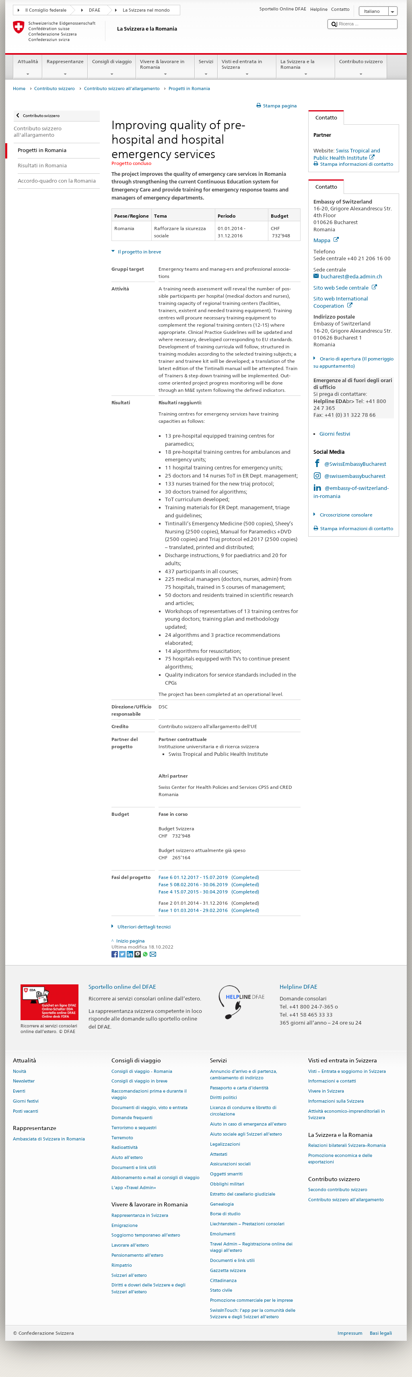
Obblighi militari (227, 1184)
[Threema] (138, 954)
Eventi (19, 1091)
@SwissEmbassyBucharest (355, 464)
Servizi (206, 68)
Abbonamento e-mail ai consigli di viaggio (155, 1177)
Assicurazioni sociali (230, 1164)
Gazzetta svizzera (228, 1270)
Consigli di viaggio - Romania (141, 1071)
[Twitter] (123, 954)
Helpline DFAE (298, 986)
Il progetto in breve (139, 252)
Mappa (326, 240)
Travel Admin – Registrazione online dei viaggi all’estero (251, 1247)
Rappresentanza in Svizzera (139, 1215)
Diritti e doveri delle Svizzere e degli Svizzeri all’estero (148, 1289)
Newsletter (24, 1081)
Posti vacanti (25, 1111)
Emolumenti (222, 1234)
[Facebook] (115, 954)
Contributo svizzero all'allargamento (122, 88)
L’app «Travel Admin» (133, 1187)
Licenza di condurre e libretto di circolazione (243, 1111)
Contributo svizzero (361, 68)
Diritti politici (223, 1098)
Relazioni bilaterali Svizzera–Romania (347, 1145)
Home (19, 88)
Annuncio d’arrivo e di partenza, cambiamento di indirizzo (243, 1075)
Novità (19, 1071)
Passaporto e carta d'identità (239, 1088)
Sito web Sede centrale (345, 287)
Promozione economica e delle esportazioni (340, 1159)
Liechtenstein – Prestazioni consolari (247, 1224)
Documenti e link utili (133, 1167)
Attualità (28, 68)
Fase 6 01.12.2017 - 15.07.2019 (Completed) (209, 877)
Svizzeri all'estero (129, 1275)
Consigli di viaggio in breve (139, 1081)
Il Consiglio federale (45, 10)
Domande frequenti (131, 1117)
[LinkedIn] (130, 954)
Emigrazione (124, 1225)
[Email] (153, 954)
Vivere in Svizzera (326, 1091)
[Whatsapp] (146, 954)
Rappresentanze (65, 68)
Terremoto (122, 1137)
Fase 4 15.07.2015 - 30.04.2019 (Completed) (209, 891)
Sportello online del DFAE (122, 986)
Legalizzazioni (225, 1144)
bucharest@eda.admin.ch (351, 276)
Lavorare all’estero (130, 1245)
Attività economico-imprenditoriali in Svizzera (346, 1114)
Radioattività (124, 1148)
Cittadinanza (223, 1280)
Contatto (323, 117)
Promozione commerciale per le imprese (251, 1300)
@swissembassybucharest (354, 476)
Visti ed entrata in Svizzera (247, 68)
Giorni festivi (334, 433)
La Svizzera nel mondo (146, 10)
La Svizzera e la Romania (306, 68)
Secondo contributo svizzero (337, 1189)
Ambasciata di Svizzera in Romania (49, 1139)
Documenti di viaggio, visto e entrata (149, 1108)
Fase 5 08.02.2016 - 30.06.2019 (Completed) (209, 884)
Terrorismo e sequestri (134, 1127)
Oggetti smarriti (226, 1174)
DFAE (94, 10)
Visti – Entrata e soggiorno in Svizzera (347, 1071)
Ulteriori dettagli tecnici (143, 927)
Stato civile (221, 1290)
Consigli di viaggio (111, 68)
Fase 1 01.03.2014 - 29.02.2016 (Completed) (209, 910)
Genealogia (222, 1204)
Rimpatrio (121, 1265)
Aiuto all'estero (127, 1158)
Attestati (218, 1154)
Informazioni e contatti (332, 1081)
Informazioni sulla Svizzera (336, 1101)
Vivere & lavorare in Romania (165, 68)
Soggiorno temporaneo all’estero (145, 1235)
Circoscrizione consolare (346, 515)
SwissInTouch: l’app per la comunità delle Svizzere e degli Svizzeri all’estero (252, 1313)
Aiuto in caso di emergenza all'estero (248, 1124)
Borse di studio (225, 1214)
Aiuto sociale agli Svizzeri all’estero (246, 1134)
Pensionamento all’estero (137, 1255)
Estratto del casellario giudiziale (242, 1194)
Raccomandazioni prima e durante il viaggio (149, 1095)
